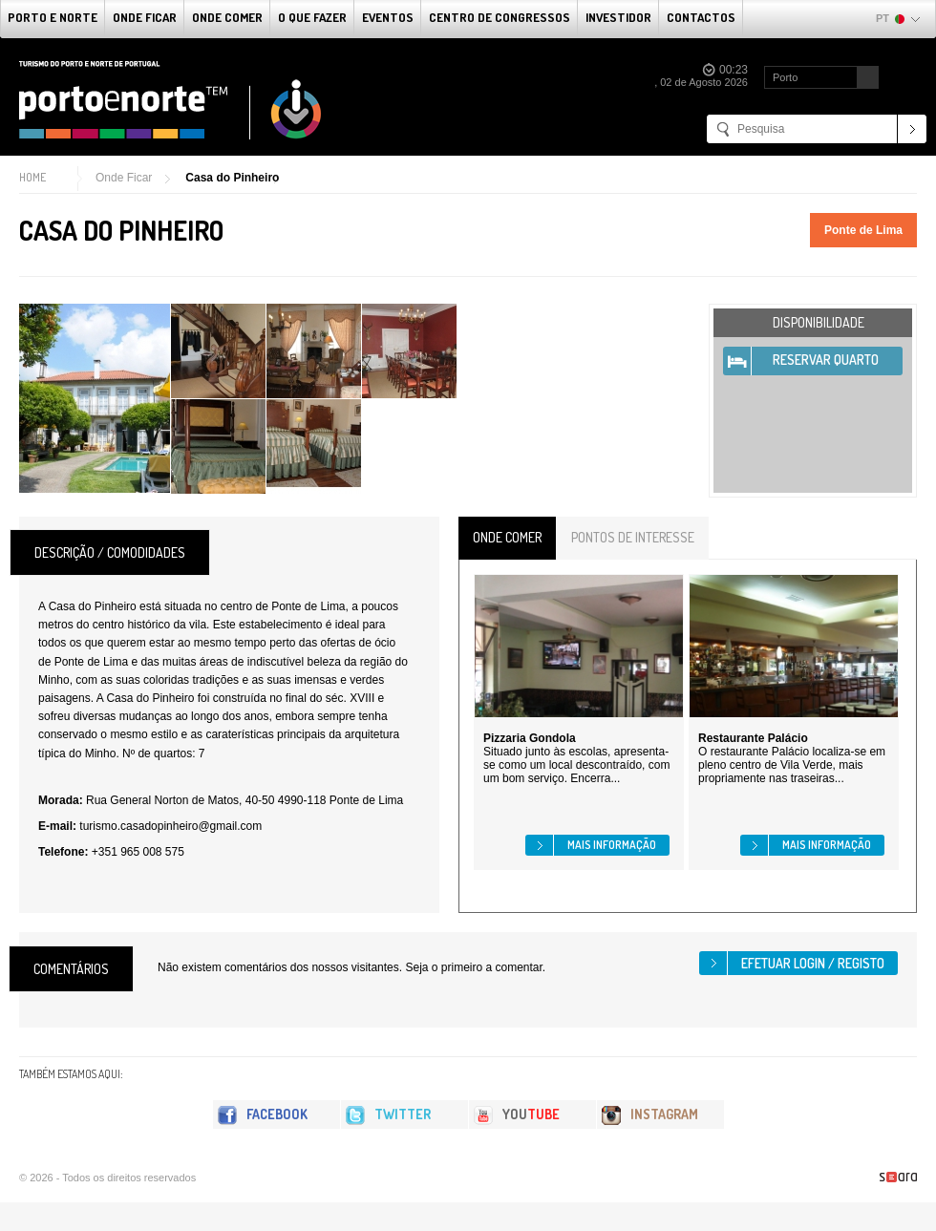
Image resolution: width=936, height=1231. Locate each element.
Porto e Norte (52, 17)
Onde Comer (227, 17)
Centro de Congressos (499, 17)
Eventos (388, 17)
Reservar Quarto (826, 359)
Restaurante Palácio (753, 738)
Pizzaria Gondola (529, 738)
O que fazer (312, 17)
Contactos (701, 17)
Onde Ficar (145, 17)
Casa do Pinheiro (232, 177)
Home (32, 177)
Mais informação (611, 845)
